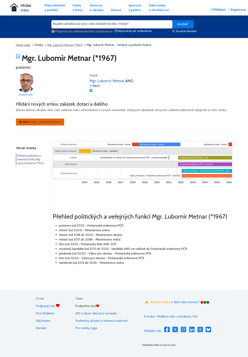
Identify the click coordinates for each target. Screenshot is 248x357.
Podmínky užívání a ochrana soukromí (101, 321)
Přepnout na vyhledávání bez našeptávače (82, 31)
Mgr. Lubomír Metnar (107, 80)
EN (195, 316)
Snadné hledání (184, 31)
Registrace (237, 9)
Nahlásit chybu (157, 302)
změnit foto (25, 94)
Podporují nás (48, 306)
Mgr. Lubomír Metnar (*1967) (65, 45)
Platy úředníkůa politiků (55, 7)
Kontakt (41, 328)
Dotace (116, 10)
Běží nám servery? (191, 302)
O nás (40, 298)
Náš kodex (43, 321)
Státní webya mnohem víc (159, 7)
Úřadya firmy (77, 7)
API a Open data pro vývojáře (96, 313)
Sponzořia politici (134, 7)
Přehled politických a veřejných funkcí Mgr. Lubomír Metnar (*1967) (30, 159)
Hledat (183, 24)
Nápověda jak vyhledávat (133, 31)
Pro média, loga (86, 328)
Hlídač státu (23, 45)
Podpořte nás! (87, 306)
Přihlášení (217, 9)
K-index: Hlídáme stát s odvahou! (167, 316)
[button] (40, 122)
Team (79, 298)
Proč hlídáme (45, 313)
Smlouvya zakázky (96, 7)
